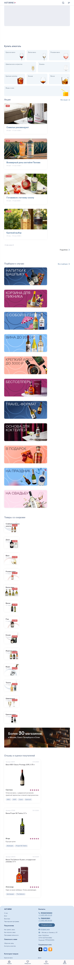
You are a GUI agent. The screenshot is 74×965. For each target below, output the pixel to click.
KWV (8, 800)
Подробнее (65, 250)
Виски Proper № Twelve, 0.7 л (16, 814)
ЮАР (14, 800)
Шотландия (10, 895)
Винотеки (7, 919)
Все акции (65, 100)
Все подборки (64, 265)
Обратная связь (9, 944)
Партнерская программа (11, 922)
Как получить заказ (9, 933)
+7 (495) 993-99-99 (45, 921)
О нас (6, 914)
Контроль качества (10, 947)
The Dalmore (20, 895)
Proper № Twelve (21, 846)
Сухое (21, 800)
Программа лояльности (11, 936)
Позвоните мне (46, 926)
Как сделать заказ (9, 930)
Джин (39, 958)
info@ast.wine (45, 930)
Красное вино (8, 958)
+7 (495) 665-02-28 (45, 916)
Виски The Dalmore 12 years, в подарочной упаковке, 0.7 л (20, 861)
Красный (28, 800)
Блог (5, 916)
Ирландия (10, 846)
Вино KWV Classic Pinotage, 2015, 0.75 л (20, 765)
